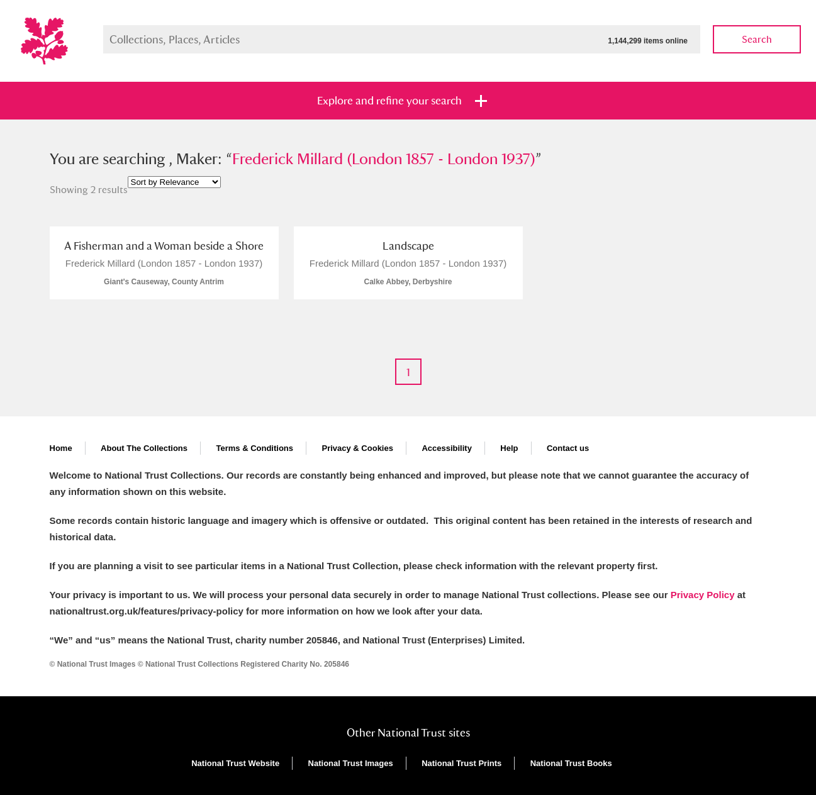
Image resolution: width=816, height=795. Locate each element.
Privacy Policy (703, 594)
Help (509, 448)
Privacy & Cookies (357, 448)
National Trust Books (571, 763)
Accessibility (447, 448)
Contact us (568, 448)
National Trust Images (350, 763)
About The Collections (144, 448)
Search (757, 39)
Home (61, 448)
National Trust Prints (461, 763)
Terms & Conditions (254, 448)
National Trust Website (235, 763)
